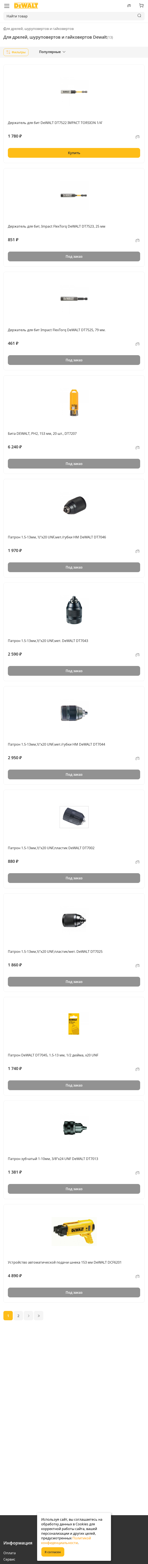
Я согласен (53, 1552)
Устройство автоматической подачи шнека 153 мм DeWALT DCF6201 (65, 1262)
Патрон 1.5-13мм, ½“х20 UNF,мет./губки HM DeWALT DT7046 (57, 537)
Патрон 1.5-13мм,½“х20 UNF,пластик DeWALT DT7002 (51, 848)
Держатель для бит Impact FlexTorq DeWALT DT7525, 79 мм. (57, 330)
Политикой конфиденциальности (66, 1540)
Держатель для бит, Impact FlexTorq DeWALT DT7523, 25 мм (56, 226)
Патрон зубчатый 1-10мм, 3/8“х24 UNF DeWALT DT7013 (53, 1158)
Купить (74, 153)
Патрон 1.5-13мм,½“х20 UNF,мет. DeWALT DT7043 (48, 640)
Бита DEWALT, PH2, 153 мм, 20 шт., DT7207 (42, 433)
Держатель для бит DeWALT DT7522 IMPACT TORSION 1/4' (55, 122)
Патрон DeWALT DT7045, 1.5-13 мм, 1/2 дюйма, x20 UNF (53, 1055)
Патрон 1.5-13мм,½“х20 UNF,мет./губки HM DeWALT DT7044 (56, 744)
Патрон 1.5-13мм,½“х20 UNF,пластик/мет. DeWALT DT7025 (55, 951)
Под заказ (74, 256)
